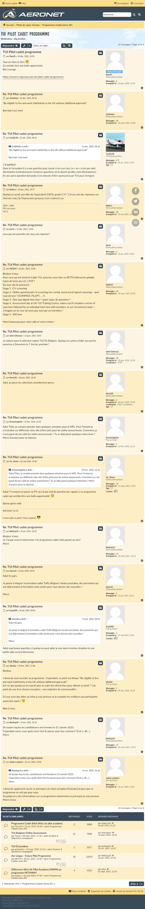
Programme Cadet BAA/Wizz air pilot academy (37, 823)
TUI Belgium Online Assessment (28, 833)
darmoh (109, 587)
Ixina (104, 869)
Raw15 (109, 75)
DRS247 (109, 285)
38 (117, 212)
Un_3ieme (110, 477)
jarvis (108, 245)
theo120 (109, 394)
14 (117, 554)
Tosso (17, 836)
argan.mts (106, 823)
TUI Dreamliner (19, 846)
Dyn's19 (18, 826)
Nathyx (109, 206)
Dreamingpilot (112, 438)
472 (117, 160)
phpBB (17, 898)
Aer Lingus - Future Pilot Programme (31, 856)
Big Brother (20, 39)
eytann (18, 876)
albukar (109, 682)
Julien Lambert (112, 778)
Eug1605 (110, 627)
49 (117, 291)
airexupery (106, 833)
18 (117, 484)
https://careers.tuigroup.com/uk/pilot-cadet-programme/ (33, 77)
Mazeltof (21, 903)
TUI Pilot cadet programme (25, 34)
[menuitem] (22, 3)
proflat (9, 903)
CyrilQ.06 (110, 154)
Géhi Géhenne (112, 352)
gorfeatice (19, 849)
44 (117, 121)
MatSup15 (110, 547)
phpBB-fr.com (17, 900)
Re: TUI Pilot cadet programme (23, 94)
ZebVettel (110, 114)
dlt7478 (18, 859)
